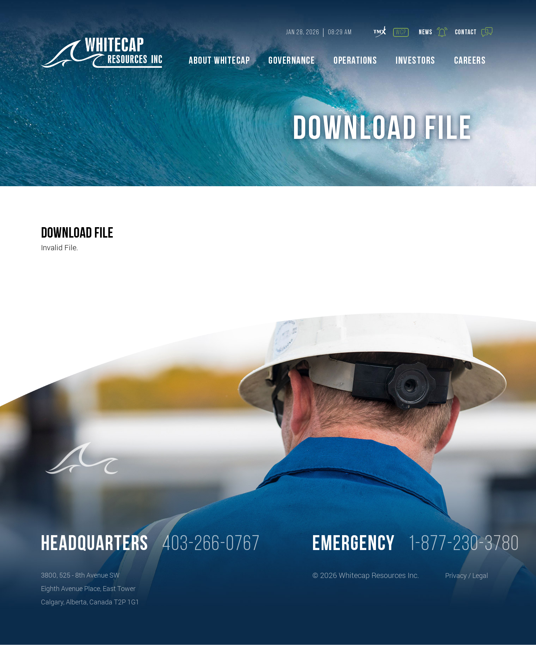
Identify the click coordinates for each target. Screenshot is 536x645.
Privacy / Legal (466, 575)
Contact (473, 32)
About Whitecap (219, 61)
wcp (401, 32)
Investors (416, 61)
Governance (291, 61)
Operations (355, 61)
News (433, 32)
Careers (470, 61)
